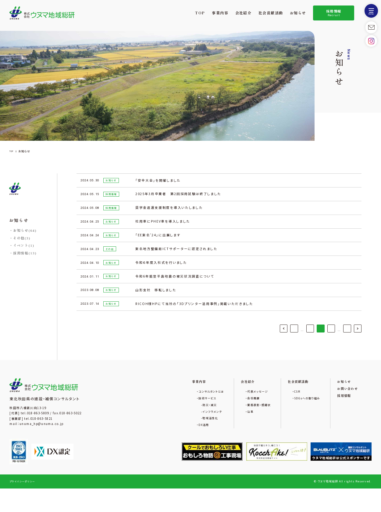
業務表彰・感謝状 (246, 424)
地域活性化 (190, 440)
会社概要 (239, 416)
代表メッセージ (244, 409)
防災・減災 (189, 424)
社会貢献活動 (270, 13)
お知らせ (298, 13)
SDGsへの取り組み (300, 416)
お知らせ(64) (25, 230)
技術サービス (188, 416)
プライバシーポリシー (23, 505)
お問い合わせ (345, 405)
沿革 (236, 432)
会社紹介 (243, 13)
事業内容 (220, 13)
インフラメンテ (193, 432)
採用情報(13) (25, 253)
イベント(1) (23, 245)
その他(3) (21, 238)
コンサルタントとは (192, 409)
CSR (288, 409)
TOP (200, 13)
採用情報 (333, 13)
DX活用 (183, 447)
